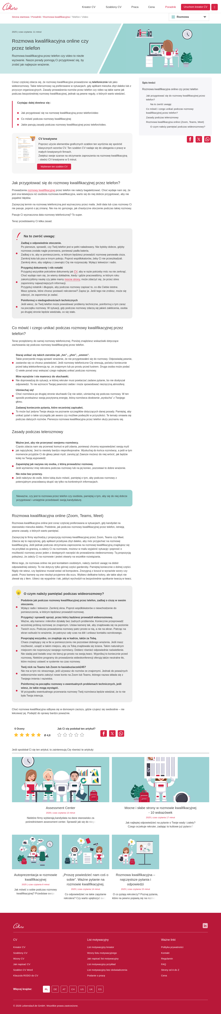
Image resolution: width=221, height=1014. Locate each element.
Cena (151, 7)
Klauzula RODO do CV (24, 971)
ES (100, 985)
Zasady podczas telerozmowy (161, 117)
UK (91, 985)
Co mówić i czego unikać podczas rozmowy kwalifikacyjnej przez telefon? (176, 111)
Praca (134, 7)
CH (73, 985)
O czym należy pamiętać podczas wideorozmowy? (176, 126)
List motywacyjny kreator (99, 943)
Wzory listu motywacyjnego (101, 949)
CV (72, 271)
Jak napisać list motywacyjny (101, 955)
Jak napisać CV (20, 960)
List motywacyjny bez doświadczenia (105, 966)
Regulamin (166, 955)
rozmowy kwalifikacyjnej (40, 190)
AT (64, 985)
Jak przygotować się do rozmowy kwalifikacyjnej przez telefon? (174, 97)
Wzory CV (18, 955)
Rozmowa (182, 17)
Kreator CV (88, 7)
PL (46, 985)
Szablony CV (113, 7)
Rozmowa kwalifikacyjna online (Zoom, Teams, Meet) (173, 122)
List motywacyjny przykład (100, 960)
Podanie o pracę (95, 971)
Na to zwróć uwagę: (160, 104)
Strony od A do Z (170, 966)
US (82, 985)
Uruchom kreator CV (195, 6)
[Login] (214, 7)
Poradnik (170, 7)
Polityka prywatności (171, 943)
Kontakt (164, 949)
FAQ (163, 960)
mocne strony (52, 279)
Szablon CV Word (22, 966)
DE (55, 985)
